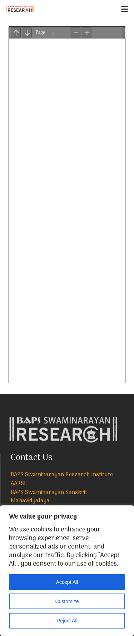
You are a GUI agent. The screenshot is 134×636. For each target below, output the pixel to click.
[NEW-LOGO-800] (20, 8)
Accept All (67, 582)
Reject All (66, 621)
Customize (67, 601)
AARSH (19, 484)
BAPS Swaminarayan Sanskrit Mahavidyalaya (49, 497)
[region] (67, 570)
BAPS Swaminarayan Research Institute (62, 475)
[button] (124, 8)
